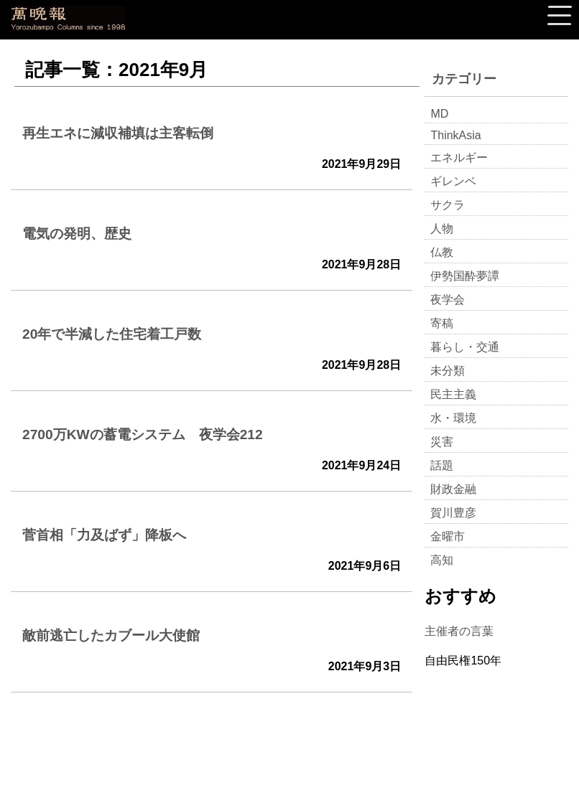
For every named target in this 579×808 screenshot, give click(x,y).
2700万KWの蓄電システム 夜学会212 (142, 434)
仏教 (441, 252)
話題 (441, 465)
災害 (441, 442)
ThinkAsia (455, 135)
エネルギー (459, 157)
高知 (441, 560)
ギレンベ (453, 181)
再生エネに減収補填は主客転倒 (117, 133)
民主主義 (453, 394)
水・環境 (453, 418)
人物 (441, 228)
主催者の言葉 (459, 631)
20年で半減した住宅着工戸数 (111, 334)
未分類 (447, 371)
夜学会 (447, 299)
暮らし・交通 (464, 347)
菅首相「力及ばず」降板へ (104, 534)
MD (439, 114)
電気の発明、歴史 (76, 233)
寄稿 (441, 323)
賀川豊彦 (453, 513)
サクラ (447, 205)
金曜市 (447, 536)
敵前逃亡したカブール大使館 (111, 635)
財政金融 (453, 489)
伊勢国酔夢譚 (464, 276)
